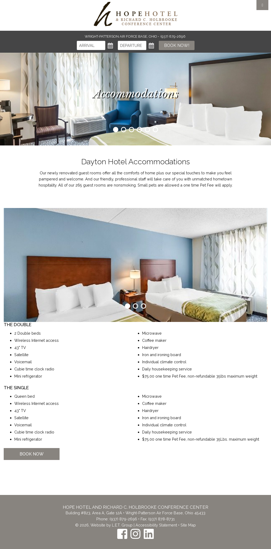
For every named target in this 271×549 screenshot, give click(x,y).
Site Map (188, 525)
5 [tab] (147, 129)
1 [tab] (115, 129)
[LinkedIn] (149, 533)
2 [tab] (123, 129)
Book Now (32, 454)
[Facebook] (122, 533)
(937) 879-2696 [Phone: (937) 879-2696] (173, 36)
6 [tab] (155, 129)
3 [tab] (131, 129)
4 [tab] (139, 129)
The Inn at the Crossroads (135, 14)
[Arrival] (91, 45)
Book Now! (176, 45)
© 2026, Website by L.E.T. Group (104, 525)
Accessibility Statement (156, 525)
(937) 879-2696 (123, 519)
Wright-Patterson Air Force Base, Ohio (121, 36)
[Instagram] (135, 533)
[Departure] (132, 45)
